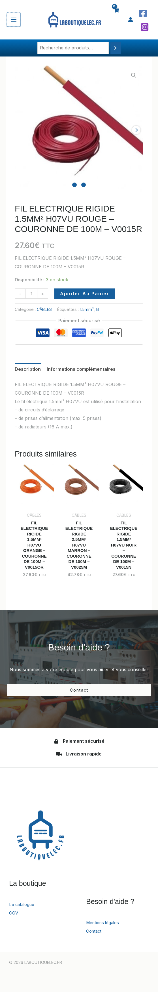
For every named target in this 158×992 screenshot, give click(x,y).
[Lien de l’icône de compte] (130, 19)
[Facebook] (143, 13)
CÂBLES (44, 309)
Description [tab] (28, 369)
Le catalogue (23, 908)
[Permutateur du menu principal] (13, 19)
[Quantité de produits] (31, 293)
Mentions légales (104, 926)
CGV (14, 916)
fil (97, 309)
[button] (134, 75)
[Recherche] (115, 48)
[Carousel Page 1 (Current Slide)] (74, 185)
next (136, 130)
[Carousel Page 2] (83, 185)
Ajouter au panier (84, 293)
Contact (94, 934)
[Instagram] (144, 27)
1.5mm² (87, 309)
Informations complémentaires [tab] (81, 369)
